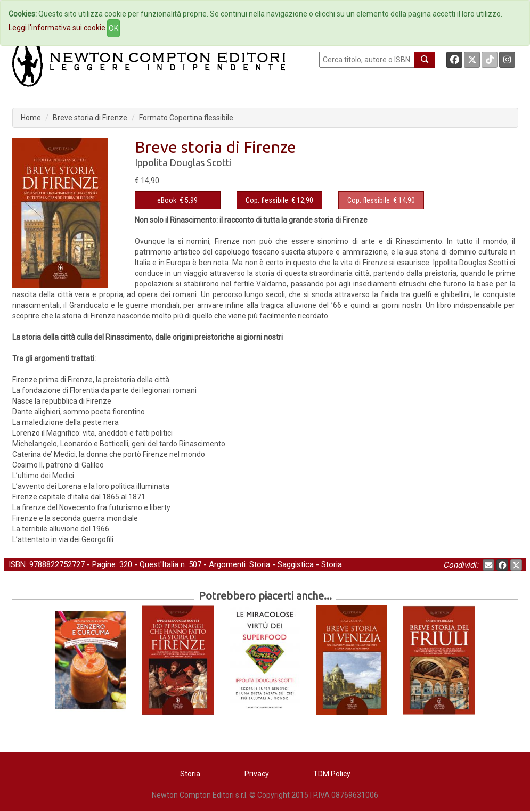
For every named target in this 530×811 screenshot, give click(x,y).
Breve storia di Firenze (90, 117)
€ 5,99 (177, 200)
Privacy (256, 773)
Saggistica (296, 564)
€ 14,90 (381, 200)
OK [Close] (113, 28)
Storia (259, 564)
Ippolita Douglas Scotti (183, 162)
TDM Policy (331, 773)
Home (31, 117)
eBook (166, 200)
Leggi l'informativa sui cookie (57, 27)
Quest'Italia (159, 564)
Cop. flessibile (267, 200)
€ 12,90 (279, 200)
